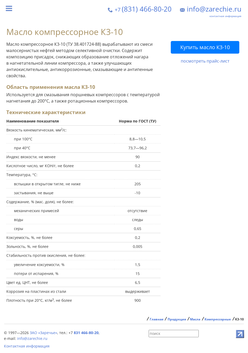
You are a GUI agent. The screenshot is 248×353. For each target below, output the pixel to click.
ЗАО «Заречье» (43, 332)
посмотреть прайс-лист (205, 61)
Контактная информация (27, 346)
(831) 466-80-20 (143, 9)
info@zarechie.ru (214, 9)
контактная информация (225, 16)
